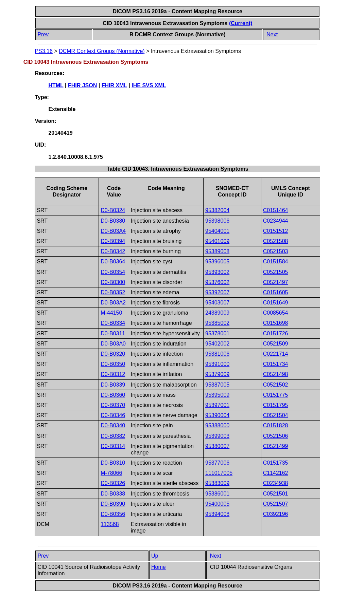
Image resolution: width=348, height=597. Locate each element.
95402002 (217, 344)
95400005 (217, 504)
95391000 (217, 364)
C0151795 (275, 405)
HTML (55, 85)
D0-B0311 (113, 333)
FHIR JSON (82, 85)
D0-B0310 (113, 463)
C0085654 (275, 313)
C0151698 (275, 323)
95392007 (217, 292)
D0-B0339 (113, 385)
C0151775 (275, 395)
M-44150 (111, 313)
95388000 (217, 425)
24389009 (217, 313)
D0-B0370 (113, 405)
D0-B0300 (113, 282)
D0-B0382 (113, 436)
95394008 (217, 514)
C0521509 (275, 344)
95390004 (217, 415)
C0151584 (275, 261)
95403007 (217, 302)
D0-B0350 (113, 364)
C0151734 (275, 364)
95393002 (217, 272)
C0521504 (275, 415)
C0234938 (275, 483)
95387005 (217, 385)
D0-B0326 (113, 483)
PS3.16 (43, 51)
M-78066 (111, 473)
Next (272, 34)
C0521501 (275, 494)
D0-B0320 (113, 354)
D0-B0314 (113, 446)
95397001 (217, 405)
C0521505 (275, 272)
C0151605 (275, 292)
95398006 (217, 221)
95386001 (217, 494)
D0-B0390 (113, 504)
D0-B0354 (113, 272)
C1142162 (275, 473)
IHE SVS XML (149, 85)
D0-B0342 (113, 251)
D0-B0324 (113, 210)
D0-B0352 (113, 292)
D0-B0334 (113, 323)
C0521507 (275, 504)
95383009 (217, 483)
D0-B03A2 (113, 302)
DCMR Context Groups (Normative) (102, 51)
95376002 (217, 282)
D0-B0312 (113, 374)
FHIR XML (114, 85)
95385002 (217, 323)
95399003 (217, 436)
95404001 (217, 231)
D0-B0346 (113, 415)
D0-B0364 (113, 261)
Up (154, 556)
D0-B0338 (113, 494)
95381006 (217, 354)
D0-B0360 (113, 395)
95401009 (217, 241)
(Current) (240, 23)
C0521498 (275, 374)
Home (158, 567)
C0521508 (275, 241)
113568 (110, 524)
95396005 (217, 261)
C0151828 (275, 425)
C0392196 (275, 514)
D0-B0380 (113, 221)
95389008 (217, 251)
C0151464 (275, 210)
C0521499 (275, 446)
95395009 (217, 395)
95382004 (217, 210)
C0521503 (275, 251)
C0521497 (275, 282)
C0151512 (275, 231)
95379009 (217, 374)
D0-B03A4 (113, 231)
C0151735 (275, 463)
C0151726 (275, 333)
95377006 (217, 463)
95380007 (217, 446)
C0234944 (275, 221)
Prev (43, 34)
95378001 (217, 333)
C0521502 (275, 385)
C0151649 (275, 302)
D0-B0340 (113, 425)
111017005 (218, 473)
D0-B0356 (113, 514)
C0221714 (275, 354)
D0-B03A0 (113, 344)
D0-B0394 (113, 241)
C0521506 (275, 436)
